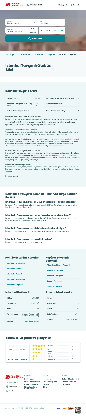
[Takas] (35, 22)
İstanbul (39, 54)
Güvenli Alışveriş (50, 382)
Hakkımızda (29, 379)
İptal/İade (63, 5)
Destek (76, 5)
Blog (45, 387)
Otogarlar (66, 384)
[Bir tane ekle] (62, 30)
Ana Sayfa (10, 54)
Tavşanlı (50, 54)
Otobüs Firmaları (69, 382)
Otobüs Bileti (25, 54)
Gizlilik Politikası (31, 384)
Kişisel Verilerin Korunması (30, 388)
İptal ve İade (48, 379)
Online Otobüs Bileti (70, 379)
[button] (62, 5)
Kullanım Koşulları (32, 382)
